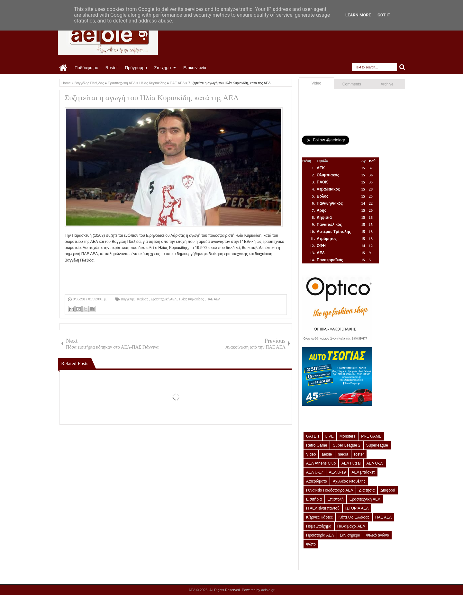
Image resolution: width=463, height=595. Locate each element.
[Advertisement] (182, 277)
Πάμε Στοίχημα (318, 526)
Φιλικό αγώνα (377, 535)
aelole (327, 454)
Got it (383, 15)
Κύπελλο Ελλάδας (354, 517)
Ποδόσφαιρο (86, 67)
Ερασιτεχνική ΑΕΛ (164, 299)
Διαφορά (387, 490)
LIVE (329, 436)
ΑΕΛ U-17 (314, 472)
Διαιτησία (367, 490)
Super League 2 (346, 445)
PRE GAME (371, 436)
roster (359, 454)
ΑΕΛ (192, 590)
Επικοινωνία (194, 67)
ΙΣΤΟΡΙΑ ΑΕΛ (357, 508)
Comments (351, 84)
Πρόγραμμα (136, 67)
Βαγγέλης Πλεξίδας (135, 299)
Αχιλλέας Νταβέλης (349, 481)
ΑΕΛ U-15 (374, 463)
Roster (111, 67)
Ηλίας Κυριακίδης (192, 299)
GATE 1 (313, 436)
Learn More (358, 15)
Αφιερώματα (316, 481)
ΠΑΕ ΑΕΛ (213, 299)
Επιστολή (336, 499)
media (343, 454)
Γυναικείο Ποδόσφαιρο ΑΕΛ (329, 490)
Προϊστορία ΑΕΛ (320, 535)
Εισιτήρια (314, 499)
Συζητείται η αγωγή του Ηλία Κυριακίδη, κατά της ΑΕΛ (152, 97)
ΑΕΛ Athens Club (321, 463)
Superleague (377, 445)
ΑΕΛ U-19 (337, 472)
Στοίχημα (162, 67)
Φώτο (311, 544)
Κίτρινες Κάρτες (319, 517)
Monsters (347, 436)
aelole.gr (267, 590)
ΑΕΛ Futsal (350, 463)
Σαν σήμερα (350, 535)
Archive (387, 84)
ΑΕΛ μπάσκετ (363, 472)
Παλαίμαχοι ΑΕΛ (351, 526)
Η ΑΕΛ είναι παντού (323, 508)
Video (316, 83)
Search (402, 67)
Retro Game (316, 445)
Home (63, 67)
